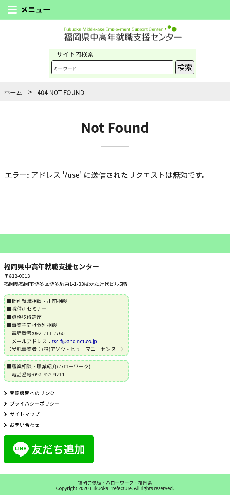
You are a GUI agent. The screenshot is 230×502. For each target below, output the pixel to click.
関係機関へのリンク (29, 393)
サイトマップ (22, 414)
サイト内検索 (75, 53)
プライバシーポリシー (32, 403)
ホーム (13, 92)
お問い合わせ (22, 424)
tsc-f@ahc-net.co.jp (74, 341)
